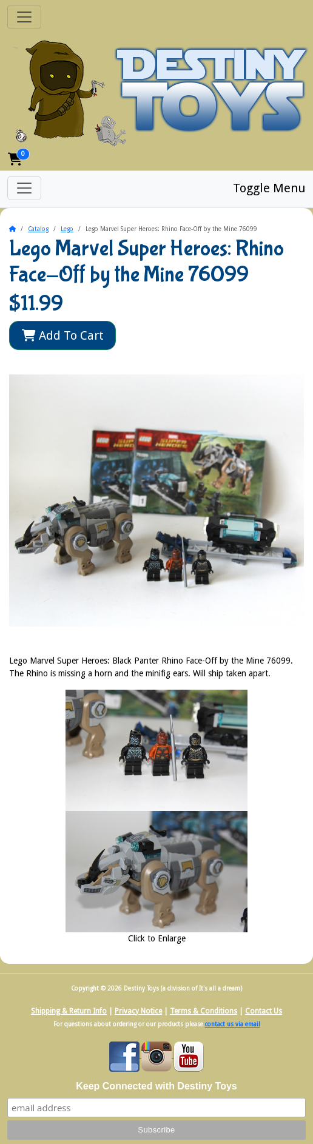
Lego (67, 229)
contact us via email (232, 1024)
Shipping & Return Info (69, 1011)
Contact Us (263, 1011)
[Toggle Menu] (24, 188)
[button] (15, 159)
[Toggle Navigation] (24, 17)
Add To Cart (63, 335)
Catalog (38, 229)
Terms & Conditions (203, 1011)
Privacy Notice (138, 1011)
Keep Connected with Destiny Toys (156, 1086)
